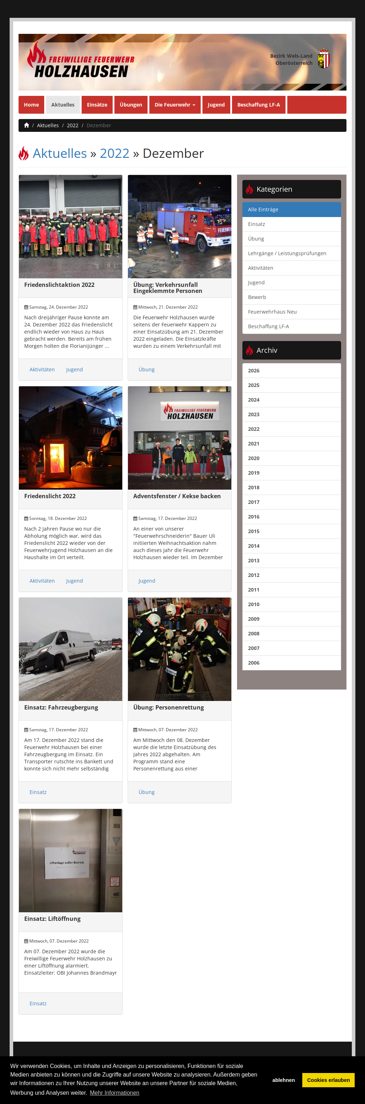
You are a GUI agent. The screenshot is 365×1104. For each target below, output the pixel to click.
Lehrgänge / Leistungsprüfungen (287, 253)
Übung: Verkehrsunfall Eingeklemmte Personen (167, 288)
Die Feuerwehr (175, 104)
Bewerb (257, 297)
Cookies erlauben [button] (328, 1080)
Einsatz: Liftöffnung (52, 919)
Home (31, 104)
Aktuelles (62, 104)
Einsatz (38, 792)
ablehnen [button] (283, 1080)
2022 (72, 125)
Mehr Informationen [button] (114, 1093)
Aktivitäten (42, 369)
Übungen (131, 104)
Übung (147, 369)
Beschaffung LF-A (258, 104)
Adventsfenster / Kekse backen (177, 496)
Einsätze (97, 104)
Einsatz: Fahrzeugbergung (61, 707)
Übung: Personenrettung (168, 707)
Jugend (216, 104)
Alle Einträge (263, 209)
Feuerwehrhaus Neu (272, 311)
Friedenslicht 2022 (50, 496)
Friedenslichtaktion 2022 (59, 285)
